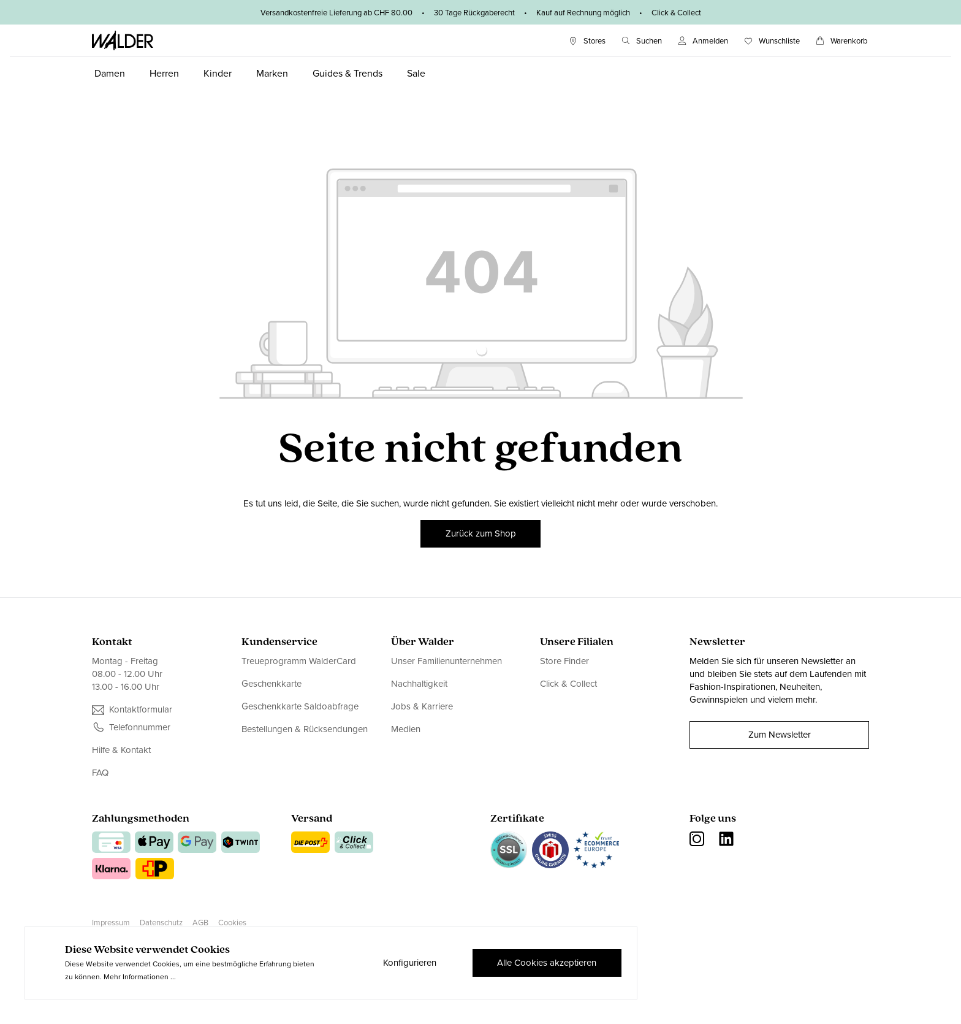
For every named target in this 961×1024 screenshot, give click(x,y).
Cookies (232, 922)
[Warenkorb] (841, 41)
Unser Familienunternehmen (446, 661)
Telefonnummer (139, 727)
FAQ (100, 772)
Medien (405, 729)
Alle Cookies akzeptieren (546, 962)
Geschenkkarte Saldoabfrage (300, 706)
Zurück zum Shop (481, 533)
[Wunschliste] (772, 41)
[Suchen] (641, 41)
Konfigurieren (409, 962)
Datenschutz (161, 922)
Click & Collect (568, 683)
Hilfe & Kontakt (121, 750)
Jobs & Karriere (422, 706)
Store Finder (564, 661)
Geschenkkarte (271, 683)
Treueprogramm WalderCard (298, 661)
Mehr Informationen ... (140, 976)
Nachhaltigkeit (419, 683)
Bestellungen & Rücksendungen (304, 729)
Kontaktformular (140, 709)
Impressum (111, 922)
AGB (200, 922)
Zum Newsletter (779, 734)
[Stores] (587, 41)
